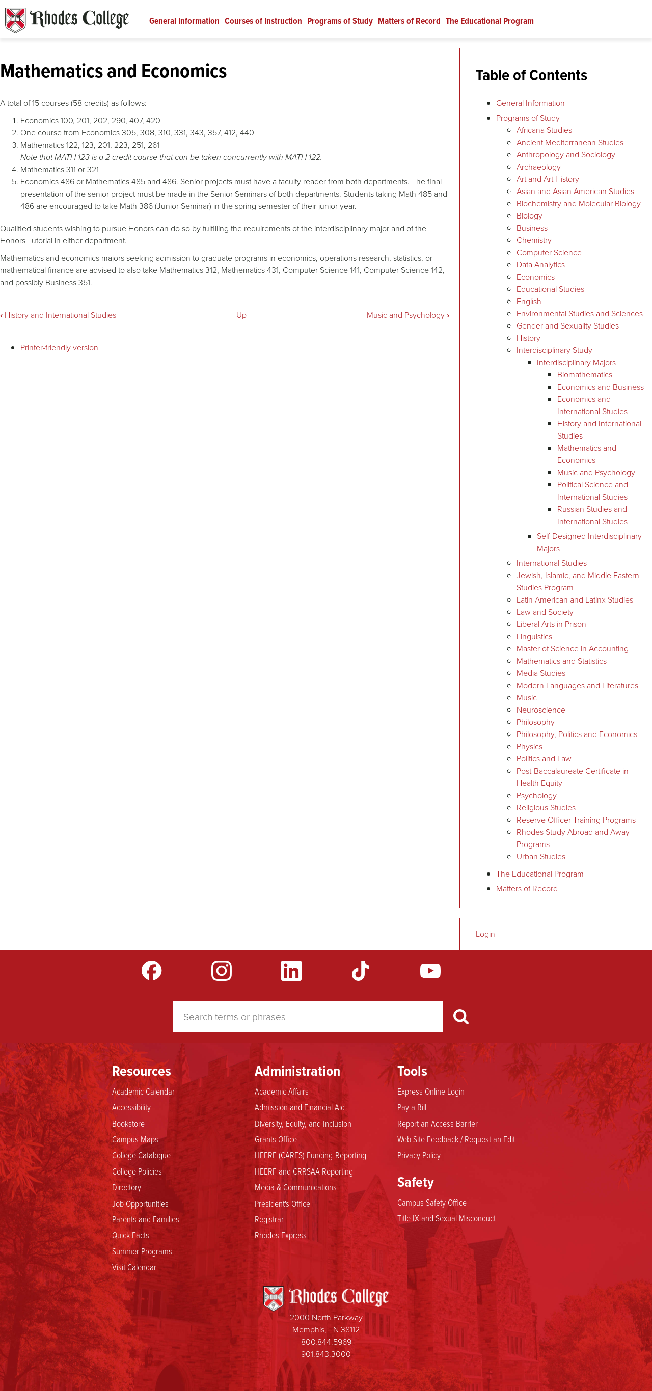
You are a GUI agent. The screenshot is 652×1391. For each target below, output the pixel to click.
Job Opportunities (140, 1203)
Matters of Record (409, 21)
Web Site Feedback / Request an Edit (456, 1139)
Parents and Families (145, 1219)
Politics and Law (544, 759)
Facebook (152, 971)
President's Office (282, 1203)
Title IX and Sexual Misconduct (446, 1218)
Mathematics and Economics (586, 454)
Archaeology (539, 167)
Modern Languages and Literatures (577, 685)
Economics (536, 277)
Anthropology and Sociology (566, 154)
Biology (529, 216)
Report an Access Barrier (437, 1123)
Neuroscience (541, 710)
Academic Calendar (143, 1091)
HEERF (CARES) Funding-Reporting (310, 1155)
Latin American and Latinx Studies (575, 600)
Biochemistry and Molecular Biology (579, 203)
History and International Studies (58, 315)
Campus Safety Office (432, 1202)
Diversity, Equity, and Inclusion (303, 1123)
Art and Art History (548, 179)
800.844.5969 (326, 1342)
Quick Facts (130, 1235)
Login (485, 934)
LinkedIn (291, 971)
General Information (184, 21)
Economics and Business (600, 387)
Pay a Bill (411, 1107)
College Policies (137, 1171)
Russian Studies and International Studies (592, 515)
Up (241, 315)
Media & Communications (296, 1187)
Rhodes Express (281, 1235)
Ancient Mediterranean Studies (570, 142)
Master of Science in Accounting (573, 648)
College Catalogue (141, 1155)
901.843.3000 (326, 1354)
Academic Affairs (282, 1091)
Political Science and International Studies (592, 491)
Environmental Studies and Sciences (580, 313)
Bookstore (128, 1123)
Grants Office (276, 1139)
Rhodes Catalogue (67, 20)
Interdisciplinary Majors (576, 362)
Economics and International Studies (592, 405)
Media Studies (541, 673)
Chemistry (534, 240)
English (529, 301)
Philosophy (536, 722)
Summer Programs (142, 1251)
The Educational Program (490, 21)
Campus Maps (135, 1139)
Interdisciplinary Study (554, 350)
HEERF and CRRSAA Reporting (304, 1171)
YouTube (430, 971)
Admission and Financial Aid (300, 1107)
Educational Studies (550, 289)
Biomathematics (584, 374)
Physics (529, 746)
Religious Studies (546, 807)
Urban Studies (541, 856)
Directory (126, 1187)
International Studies (552, 563)
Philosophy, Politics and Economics (577, 734)
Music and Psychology (408, 315)
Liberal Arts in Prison (551, 624)
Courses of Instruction (263, 21)
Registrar (269, 1219)
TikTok (360, 971)
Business (532, 228)
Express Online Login (431, 1091)
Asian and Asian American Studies (575, 191)
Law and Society (545, 612)
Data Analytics (541, 264)
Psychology (537, 795)
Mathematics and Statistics (562, 661)
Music (527, 697)
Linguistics (534, 636)
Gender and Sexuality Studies (568, 326)
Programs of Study (340, 21)
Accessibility (131, 1107)
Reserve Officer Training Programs (576, 820)
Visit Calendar (134, 1267)
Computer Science (549, 252)
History (528, 338)
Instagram (221, 971)
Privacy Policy (419, 1155)
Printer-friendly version (59, 347)
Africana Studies (544, 130)
